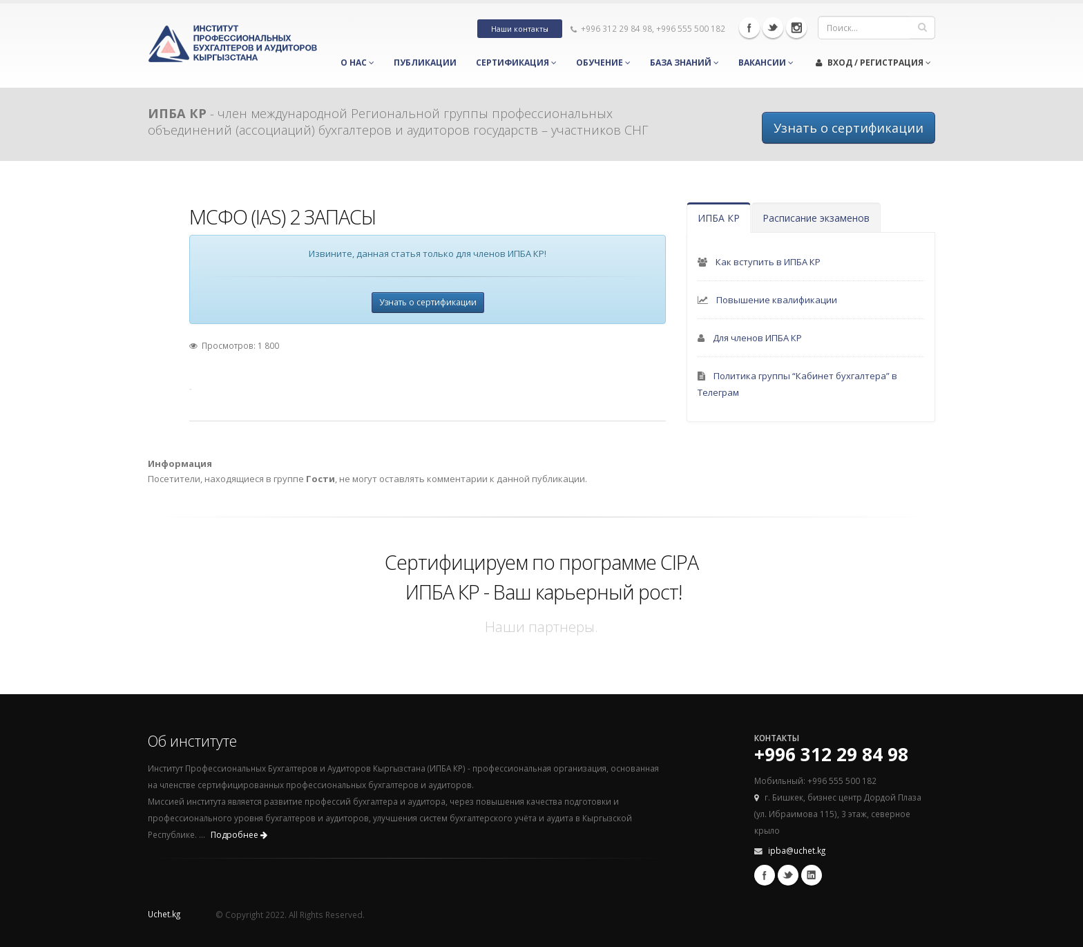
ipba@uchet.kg (796, 850)
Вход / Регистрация (873, 62)
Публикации (425, 62)
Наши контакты (519, 29)
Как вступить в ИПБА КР (768, 262)
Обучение (603, 62)
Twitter (773, 27)
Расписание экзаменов (816, 217)
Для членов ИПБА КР (757, 338)
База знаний (684, 62)
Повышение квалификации (776, 300)
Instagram (796, 27)
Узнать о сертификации (848, 127)
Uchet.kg (164, 913)
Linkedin (811, 875)
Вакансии (766, 62)
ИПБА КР (719, 217)
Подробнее (239, 835)
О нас (357, 62)
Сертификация (516, 62)
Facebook (749, 27)
